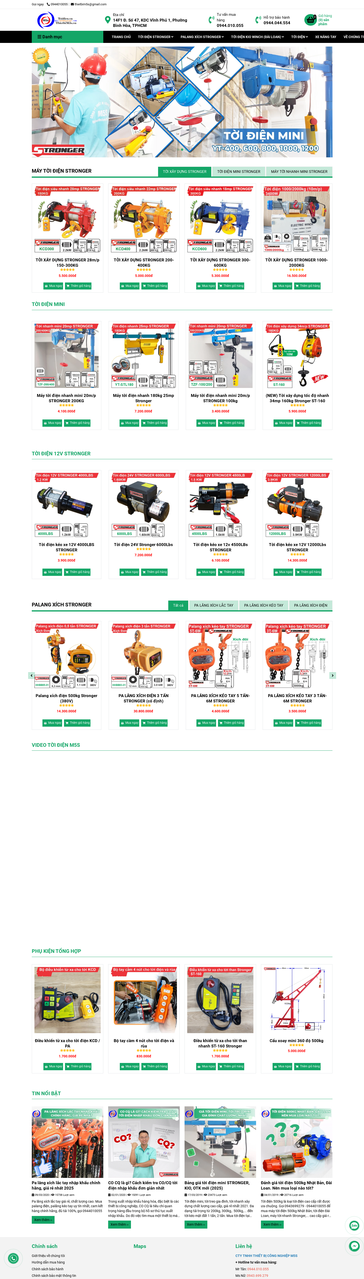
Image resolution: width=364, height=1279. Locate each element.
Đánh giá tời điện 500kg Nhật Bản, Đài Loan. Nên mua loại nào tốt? (143, 1185)
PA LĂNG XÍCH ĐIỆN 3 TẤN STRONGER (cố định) (298, 698)
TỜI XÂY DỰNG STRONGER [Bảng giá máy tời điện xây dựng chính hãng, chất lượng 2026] (184, 171)
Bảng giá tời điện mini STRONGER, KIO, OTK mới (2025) (64, 1185)
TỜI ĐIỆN (299, 37)
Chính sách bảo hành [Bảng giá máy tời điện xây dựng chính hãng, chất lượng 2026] (48, 1269)
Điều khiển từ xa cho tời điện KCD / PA (67, 1043)
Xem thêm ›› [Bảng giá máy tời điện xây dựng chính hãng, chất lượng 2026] (43, 1224)
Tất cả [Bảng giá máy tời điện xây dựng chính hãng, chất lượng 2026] (178, 605)
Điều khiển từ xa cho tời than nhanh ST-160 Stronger (220, 1043)
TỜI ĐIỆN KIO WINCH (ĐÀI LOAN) (257, 37)
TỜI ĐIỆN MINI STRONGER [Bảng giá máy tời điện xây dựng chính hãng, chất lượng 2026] (238, 171)
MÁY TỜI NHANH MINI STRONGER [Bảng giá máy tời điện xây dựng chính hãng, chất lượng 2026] (299, 171)
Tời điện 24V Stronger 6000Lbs (220, 544)
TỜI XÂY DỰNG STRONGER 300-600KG (220, 262)
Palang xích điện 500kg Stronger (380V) (220, 698)
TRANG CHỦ (121, 37)
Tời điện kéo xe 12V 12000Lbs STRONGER (66, 547)
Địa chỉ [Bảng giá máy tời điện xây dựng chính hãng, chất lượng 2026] (118, 15)
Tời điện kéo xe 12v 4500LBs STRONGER (297, 547)
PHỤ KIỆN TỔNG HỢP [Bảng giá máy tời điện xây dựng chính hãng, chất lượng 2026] (56, 951)
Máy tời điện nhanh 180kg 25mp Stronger (220, 398)
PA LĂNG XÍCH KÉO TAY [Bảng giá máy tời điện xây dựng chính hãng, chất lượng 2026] (263, 605)
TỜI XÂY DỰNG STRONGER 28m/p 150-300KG (67, 262)
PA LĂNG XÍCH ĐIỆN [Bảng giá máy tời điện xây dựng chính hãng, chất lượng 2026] (310, 605)
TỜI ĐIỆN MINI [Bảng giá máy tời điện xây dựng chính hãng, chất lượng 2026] (48, 304)
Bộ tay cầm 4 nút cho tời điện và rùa (144, 1043)
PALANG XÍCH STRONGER (202, 37)
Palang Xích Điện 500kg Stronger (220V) (144, 698)
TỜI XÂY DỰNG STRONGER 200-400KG (144, 262)
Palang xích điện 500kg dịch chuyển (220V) (66, 698)
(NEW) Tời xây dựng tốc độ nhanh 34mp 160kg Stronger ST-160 (66, 398)
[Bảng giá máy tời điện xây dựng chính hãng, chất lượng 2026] (108, 20)
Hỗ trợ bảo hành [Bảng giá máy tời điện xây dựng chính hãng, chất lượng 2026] (277, 17)
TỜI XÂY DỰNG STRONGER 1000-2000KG (296, 262)
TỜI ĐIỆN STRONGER (155, 37)
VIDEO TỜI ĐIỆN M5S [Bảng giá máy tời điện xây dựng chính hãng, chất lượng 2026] (56, 745)
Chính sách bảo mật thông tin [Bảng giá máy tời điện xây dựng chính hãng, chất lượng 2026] (54, 1276)
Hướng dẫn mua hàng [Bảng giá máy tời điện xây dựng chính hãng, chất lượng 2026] (48, 1262)
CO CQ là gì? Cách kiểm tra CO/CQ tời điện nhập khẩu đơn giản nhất (295, 1185)
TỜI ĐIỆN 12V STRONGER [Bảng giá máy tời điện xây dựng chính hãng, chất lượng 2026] (61, 454)
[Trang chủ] (57, 19)
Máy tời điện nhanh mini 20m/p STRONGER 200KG (143, 398)
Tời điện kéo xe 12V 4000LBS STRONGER (143, 547)
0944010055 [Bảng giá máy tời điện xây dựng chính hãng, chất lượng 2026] (57, 4)
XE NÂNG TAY (325, 37)
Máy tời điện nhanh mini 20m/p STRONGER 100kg (297, 398)
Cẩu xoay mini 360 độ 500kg (297, 1040)
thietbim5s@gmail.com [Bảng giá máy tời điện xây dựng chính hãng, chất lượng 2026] (88, 4)
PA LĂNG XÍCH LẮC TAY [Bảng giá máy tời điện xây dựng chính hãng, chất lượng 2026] (213, 605)
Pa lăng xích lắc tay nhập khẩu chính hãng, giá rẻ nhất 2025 (219, 1185)
